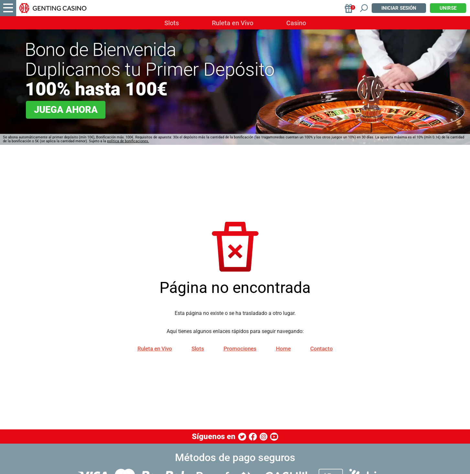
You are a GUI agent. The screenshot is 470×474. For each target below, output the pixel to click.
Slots (171, 23)
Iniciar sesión (398, 8)
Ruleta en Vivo (232, 23)
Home (283, 348)
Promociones (240, 348)
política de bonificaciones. (128, 141)
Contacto (321, 348)
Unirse (448, 8)
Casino (296, 23)
